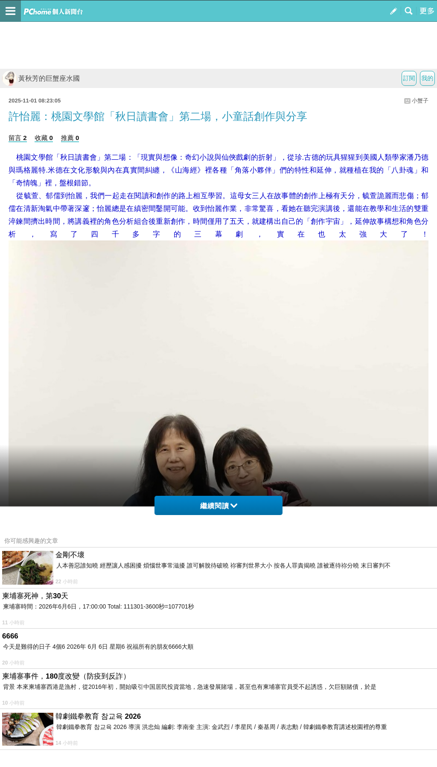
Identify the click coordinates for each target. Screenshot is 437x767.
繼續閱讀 (218, 506)
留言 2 (18, 137)
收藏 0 (44, 137)
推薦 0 (70, 137)
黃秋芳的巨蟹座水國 (41, 78)
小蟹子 (420, 100)
